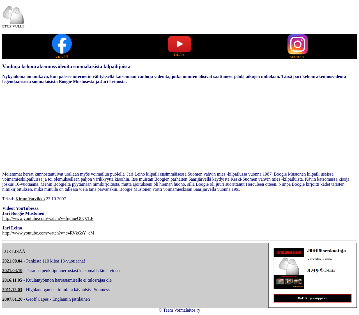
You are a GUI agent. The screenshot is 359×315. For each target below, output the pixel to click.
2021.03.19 (12, 270)
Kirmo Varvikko (30, 198)
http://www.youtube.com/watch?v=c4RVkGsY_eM (48, 233)
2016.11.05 (12, 280)
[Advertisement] (179, 128)
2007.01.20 (12, 299)
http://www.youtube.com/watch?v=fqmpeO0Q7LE (47, 218)
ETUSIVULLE (13, 26)
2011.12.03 (12, 289)
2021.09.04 (12, 261)
